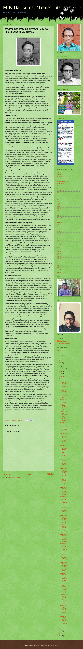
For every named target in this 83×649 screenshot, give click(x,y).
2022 (60, 363)
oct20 (58, 197)
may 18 (59, 233)
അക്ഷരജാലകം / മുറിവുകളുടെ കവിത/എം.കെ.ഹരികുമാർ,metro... (63, 404)
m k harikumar (63, 341)
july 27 (59, 251)
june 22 (59, 260)
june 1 (58, 265)
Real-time (60, 164)
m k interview (60, 190)
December (63, 365)
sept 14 (59, 208)
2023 (60, 360)
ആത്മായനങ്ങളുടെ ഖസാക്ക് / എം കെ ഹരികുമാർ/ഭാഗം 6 (63, 556)
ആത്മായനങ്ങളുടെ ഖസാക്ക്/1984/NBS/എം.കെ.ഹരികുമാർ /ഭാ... (63, 609)
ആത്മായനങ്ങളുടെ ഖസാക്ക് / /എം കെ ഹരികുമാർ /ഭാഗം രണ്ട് (63, 599)
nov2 (58, 185)
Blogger (56, 645)
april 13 (59, 226)
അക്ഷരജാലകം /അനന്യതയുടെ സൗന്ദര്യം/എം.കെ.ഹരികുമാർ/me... (63, 451)
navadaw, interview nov (62, 181)
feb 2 (58, 210)
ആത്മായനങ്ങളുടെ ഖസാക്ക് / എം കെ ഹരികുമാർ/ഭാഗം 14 (63, 481)
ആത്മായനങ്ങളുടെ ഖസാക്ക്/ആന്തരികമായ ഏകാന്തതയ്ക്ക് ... (63, 393)
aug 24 (59, 235)
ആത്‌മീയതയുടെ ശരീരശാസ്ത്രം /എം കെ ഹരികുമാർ (63, 620)
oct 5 (58, 201)
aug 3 (58, 249)
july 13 (59, 256)
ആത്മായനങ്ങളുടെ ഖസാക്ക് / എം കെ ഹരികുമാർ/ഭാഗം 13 (63, 491)
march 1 (59, 213)
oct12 (58, 199)
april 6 (58, 224)
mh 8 (58, 215)
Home (29, 474)
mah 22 (59, 219)
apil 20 (59, 229)
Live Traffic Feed (66, 121)
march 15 (59, 217)
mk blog (59, 350)
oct (58, 192)
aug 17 (59, 245)
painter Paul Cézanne (62, 188)
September (63, 369)
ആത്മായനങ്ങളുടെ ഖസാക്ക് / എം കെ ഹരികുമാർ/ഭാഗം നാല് (63, 577)
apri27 (58, 231)
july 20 (59, 254)
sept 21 (59, 172)
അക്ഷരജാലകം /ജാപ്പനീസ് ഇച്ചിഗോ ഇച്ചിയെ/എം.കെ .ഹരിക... (63, 416)
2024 (60, 358)
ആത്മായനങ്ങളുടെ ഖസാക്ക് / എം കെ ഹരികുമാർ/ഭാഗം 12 (63, 500)
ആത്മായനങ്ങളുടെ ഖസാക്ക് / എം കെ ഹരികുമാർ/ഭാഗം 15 (63, 472)
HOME (6, 415)
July (62, 371)
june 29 (59, 258)
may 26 (59, 270)
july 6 (58, 238)
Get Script (65, 164)
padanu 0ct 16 (60, 183)
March (62, 376)
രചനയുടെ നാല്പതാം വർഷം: (64, 133)
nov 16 (59, 174)
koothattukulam (69, 137)
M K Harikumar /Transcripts (31, 7)
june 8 (58, 263)
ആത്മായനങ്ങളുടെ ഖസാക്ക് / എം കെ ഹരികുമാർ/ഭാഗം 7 (63, 547)
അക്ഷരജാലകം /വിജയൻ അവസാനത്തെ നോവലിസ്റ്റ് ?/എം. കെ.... (63, 438)
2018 (60, 636)
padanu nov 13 (60, 176)
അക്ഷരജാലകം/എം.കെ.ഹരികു (64, 129)
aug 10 (59, 247)
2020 (60, 631)
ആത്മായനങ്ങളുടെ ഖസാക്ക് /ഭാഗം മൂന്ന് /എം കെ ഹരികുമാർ (63, 588)
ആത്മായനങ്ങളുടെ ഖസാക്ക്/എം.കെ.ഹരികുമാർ (63, 383)
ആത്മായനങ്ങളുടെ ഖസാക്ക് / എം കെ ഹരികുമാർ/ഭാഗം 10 (63, 519)
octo (58, 194)
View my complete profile (63, 343)
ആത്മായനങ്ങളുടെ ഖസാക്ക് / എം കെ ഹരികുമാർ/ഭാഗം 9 (63, 528)
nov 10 (59, 179)
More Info (70, 164)
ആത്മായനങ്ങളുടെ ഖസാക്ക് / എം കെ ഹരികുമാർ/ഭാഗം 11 (63, 509)
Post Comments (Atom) (14, 477)
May (62, 373)
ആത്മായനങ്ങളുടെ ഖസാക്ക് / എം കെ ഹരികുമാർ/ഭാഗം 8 (63, 538)
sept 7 (58, 240)
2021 (60, 628)
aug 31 (59, 242)
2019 (60, 633)
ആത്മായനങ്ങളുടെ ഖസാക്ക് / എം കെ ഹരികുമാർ (63, 462)
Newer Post (6, 474)
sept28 (58, 204)
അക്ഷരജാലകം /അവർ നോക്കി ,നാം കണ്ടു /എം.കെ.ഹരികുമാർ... (63, 426)
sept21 (58, 206)
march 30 (59, 222)
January (62, 378)
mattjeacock (45, 645)
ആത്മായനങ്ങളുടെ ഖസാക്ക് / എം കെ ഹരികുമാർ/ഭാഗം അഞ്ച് (63, 566)
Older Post (50, 474)
